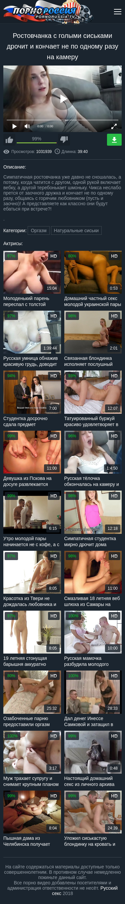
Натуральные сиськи (76, 230)
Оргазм (38, 230)
